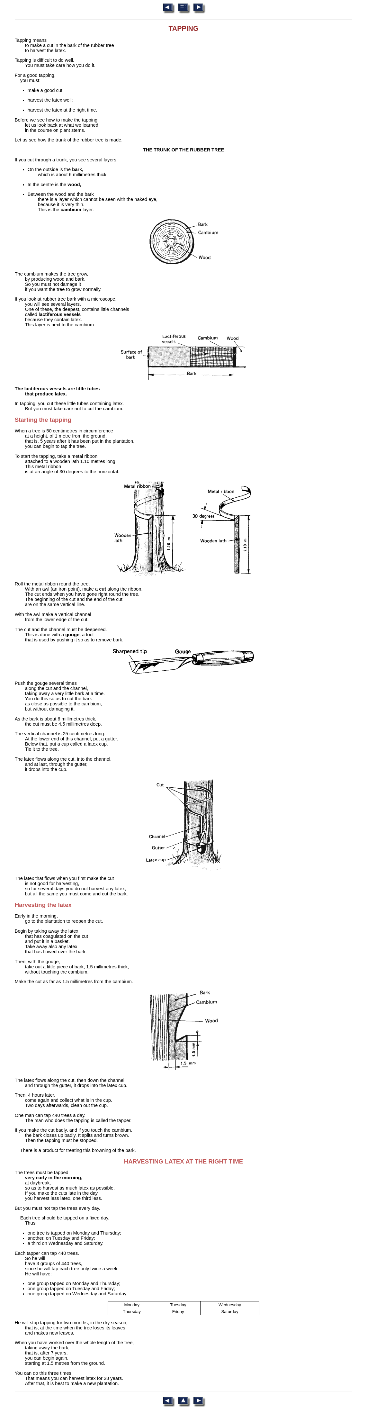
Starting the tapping (43, 419)
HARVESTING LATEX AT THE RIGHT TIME (183, 1161)
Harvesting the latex (43, 904)
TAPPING (183, 28)
